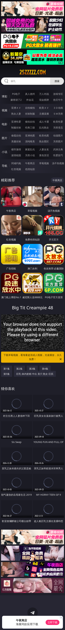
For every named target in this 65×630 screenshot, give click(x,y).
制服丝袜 (16, 127)
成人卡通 (44, 121)
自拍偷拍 (30, 107)
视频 (4, 110)
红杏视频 (16, 169)
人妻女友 (44, 149)
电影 (4, 124)
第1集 (6, 368)
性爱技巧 (58, 155)
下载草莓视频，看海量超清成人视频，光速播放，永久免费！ (32, 357)
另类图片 (58, 141)
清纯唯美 (30, 141)
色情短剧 (30, 169)
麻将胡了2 (16, 99)
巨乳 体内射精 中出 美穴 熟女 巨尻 (34, 374)
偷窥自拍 (16, 135)
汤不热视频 (58, 163)
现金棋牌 (44, 99)
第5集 (6, 374)
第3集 (32, 368)
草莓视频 (44, 163)
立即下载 (52, 622)
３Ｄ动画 (58, 107)
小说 (4, 152)
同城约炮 (16, 163)
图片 (4, 138)
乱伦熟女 (44, 127)
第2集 (19, 368)
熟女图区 (44, 141)
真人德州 (30, 94)
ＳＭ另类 (58, 113)
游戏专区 (58, 94)
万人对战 (44, 94)
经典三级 (30, 127)
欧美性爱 (58, 121)
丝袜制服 (30, 113)
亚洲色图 (30, 135)
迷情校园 (16, 155)
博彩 (4, 96)
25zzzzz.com (32, 72)
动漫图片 (58, 135)
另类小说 (30, 155)
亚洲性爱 (16, 121)
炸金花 (30, 99)
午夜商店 (30, 163)
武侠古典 (58, 149)
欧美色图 (44, 135)
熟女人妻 (16, 113)
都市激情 (16, 149)
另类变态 (58, 127)
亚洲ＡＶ (16, 107)
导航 (4, 166)
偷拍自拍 (30, 121)
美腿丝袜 (16, 141)
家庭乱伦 (30, 149)
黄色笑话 (44, 155)
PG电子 (16, 94)
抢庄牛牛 (58, 99)
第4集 (45, 368)
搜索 (57, 81)
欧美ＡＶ (44, 107)
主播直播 (44, 113)
